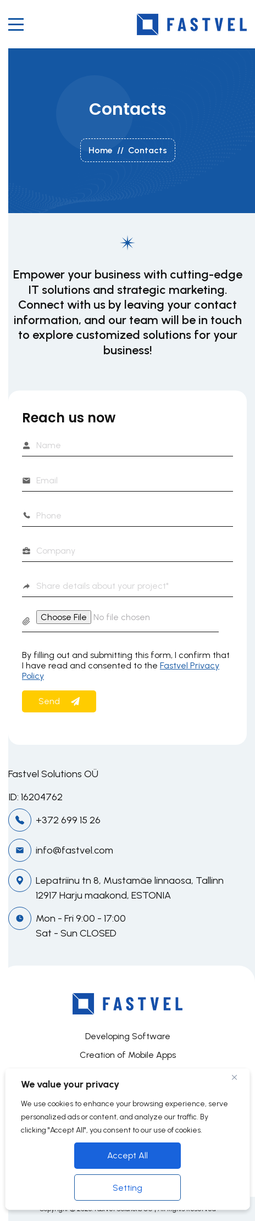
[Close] (238, 1077)
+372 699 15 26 (68, 820)
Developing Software (127, 1036)
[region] (127, 1139)
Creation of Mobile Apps (128, 1055)
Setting (127, 1188)
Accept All (127, 1155)
